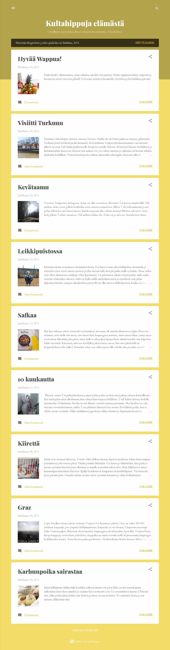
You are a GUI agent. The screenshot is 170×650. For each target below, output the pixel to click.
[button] (150, 57)
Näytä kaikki (144, 43)
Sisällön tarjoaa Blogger (85, 641)
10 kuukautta (36, 379)
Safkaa (27, 315)
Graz (24, 507)
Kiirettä (29, 443)
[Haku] (157, 9)
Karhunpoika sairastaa (50, 571)
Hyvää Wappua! (40, 59)
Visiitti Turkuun (40, 123)
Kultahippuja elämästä (85, 23)
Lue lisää (145, 102)
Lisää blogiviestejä (85, 630)
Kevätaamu (33, 187)
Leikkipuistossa (40, 251)
